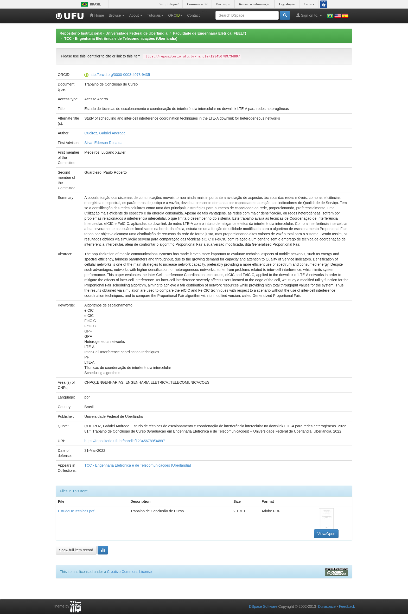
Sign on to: (309, 15)
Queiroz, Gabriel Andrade (104, 133)
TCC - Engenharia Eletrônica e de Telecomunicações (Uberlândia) (120, 38)
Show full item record (76, 550)
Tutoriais (155, 15)
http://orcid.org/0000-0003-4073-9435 (120, 75)
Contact (193, 15)
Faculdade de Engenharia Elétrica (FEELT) (209, 33)
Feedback (347, 606)
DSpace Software (263, 606)
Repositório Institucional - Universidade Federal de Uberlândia (114, 33)
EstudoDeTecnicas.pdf (76, 511)
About (135, 15)
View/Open (326, 534)
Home (97, 15)
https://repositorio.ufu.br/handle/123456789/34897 (124, 441)
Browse (117, 15)
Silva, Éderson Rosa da (103, 143)
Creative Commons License (129, 572)
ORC (175, 15)
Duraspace (327, 606)
